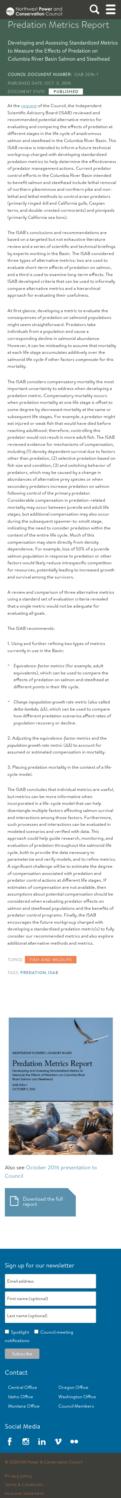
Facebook (10, 1441)
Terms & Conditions (24, 1485)
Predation (33, 972)
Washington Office (77, 1396)
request (29, 105)
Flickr (74, 1441)
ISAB (53, 972)
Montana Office (24, 1406)
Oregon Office (73, 1387)
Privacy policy (18, 1476)
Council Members (76, 1406)
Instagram (26, 1441)
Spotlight (19, 1332)
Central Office (22, 1387)
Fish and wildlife (51, 959)
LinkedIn (42, 1441)
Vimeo (58, 1441)
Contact (16, 1372)
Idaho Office (20, 1396)
